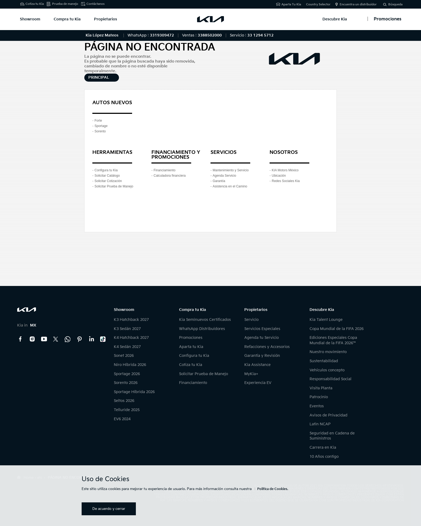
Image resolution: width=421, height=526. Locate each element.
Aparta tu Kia (191, 346)
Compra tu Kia (67, 19)
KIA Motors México (285, 170)
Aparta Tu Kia (291, 4)
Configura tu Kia (106, 170)
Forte (98, 120)
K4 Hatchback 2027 (131, 337)
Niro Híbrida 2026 (130, 364)
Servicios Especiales (262, 329)
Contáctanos (95, 4)
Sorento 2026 (125, 382)
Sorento (100, 131)
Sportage (101, 126)
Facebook (20, 339)
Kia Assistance (257, 364)
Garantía (219, 181)
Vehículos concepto (327, 370)
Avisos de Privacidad (328, 415)
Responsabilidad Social (330, 379)
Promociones (190, 337)
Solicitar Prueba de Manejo (114, 186)
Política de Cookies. (272, 489)
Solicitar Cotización (108, 181)
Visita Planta (321, 388)
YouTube (44, 339)
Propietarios (105, 19)
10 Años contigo (324, 456)
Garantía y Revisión (262, 355)
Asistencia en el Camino (230, 186)
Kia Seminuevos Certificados (205, 319)
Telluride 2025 (127, 410)
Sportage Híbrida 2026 (134, 392)
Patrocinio (319, 397)
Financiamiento (164, 170)
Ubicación (279, 175)
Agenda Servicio (224, 175)
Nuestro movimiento (328, 352)
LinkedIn (91, 339)
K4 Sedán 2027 (127, 346)
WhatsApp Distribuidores (202, 329)
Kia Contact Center (67, 339)
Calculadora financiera (170, 175)
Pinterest (79, 339)
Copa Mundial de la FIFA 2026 (337, 329)
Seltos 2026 (124, 400)
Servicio (251, 319)
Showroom (30, 19)
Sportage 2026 (127, 374)
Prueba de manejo (65, 4)
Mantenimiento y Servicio (231, 170)
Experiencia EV (257, 382)
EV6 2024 (122, 419)
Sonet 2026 (124, 355)
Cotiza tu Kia (35, 4)
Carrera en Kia (323, 447)
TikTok (103, 339)
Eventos (317, 406)
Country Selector (318, 4)
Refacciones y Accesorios (267, 346)
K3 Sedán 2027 (127, 329)
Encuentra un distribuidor (358, 4)
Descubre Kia (334, 19)
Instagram (32, 339)
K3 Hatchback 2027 (131, 319)
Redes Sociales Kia (286, 181)
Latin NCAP (320, 424)
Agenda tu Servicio (261, 337)
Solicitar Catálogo (107, 175)
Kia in (26, 325)
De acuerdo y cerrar (108, 509)
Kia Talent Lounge (326, 319)
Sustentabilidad (324, 361)
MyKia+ (251, 374)
